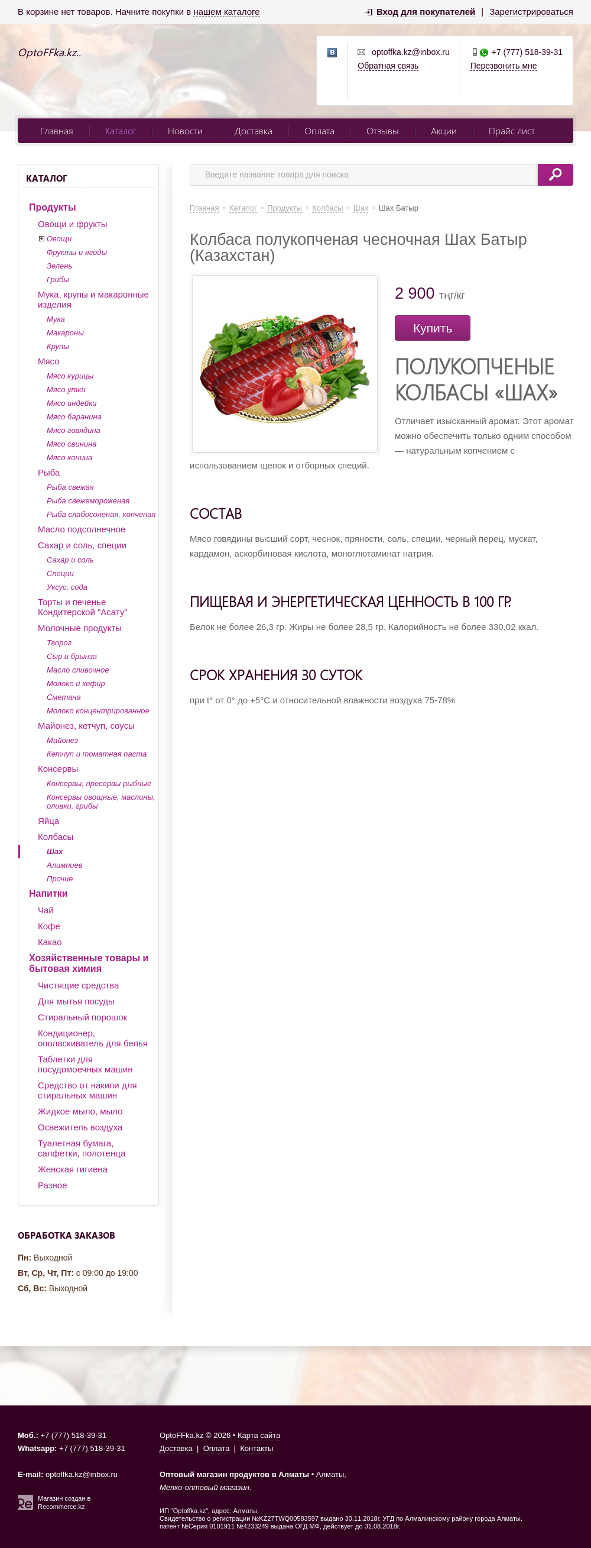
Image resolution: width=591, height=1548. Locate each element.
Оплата (319, 130)
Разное (52, 1185)
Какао (50, 942)
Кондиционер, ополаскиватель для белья (93, 1038)
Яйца (48, 821)
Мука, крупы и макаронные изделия (93, 299)
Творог (59, 642)
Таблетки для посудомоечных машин (85, 1064)
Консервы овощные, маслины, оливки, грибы (101, 801)
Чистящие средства (78, 985)
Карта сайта (259, 1435)
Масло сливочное (78, 669)
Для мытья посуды (76, 1001)
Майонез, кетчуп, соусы (86, 725)
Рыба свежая (70, 487)
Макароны (65, 332)
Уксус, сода (67, 587)
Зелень (59, 265)
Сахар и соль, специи (82, 545)
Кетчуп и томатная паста (97, 753)
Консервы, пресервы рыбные (99, 783)
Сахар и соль (70, 559)
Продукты (52, 207)
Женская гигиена (73, 1169)
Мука (56, 319)
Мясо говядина (73, 430)
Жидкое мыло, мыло (80, 1111)
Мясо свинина (71, 443)
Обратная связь (388, 65)
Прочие (60, 878)
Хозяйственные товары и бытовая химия (88, 963)
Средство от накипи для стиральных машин (87, 1090)
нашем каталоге (226, 12)
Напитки (48, 893)
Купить (432, 328)
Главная (56, 130)
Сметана (64, 697)
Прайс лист (512, 130)
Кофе (49, 926)
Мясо (49, 361)
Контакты (256, 1448)
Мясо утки (66, 389)
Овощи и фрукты (73, 224)
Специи (60, 573)
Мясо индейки (72, 403)
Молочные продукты (80, 628)
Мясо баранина (74, 416)
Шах (55, 851)
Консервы (58, 769)
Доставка (253, 130)
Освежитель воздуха (80, 1127)
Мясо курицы (70, 375)
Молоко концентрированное (98, 710)
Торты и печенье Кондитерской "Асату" (83, 607)
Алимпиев (65, 865)
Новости (185, 130)
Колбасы (55, 837)
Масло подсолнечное (81, 529)
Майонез (62, 740)
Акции (444, 130)
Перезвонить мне (503, 65)
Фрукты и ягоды (77, 252)
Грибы (58, 279)
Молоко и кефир (76, 683)
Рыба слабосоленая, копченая (101, 514)
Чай (46, 910)
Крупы (58, 346)
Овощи (59, 238)
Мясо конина (69, 457)
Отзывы (382, 130)
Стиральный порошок (82, 1017)
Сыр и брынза (72, 656)
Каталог (120, 130)
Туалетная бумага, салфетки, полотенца (81, 1148)
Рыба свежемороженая (88, 500)
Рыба (49, 472)
